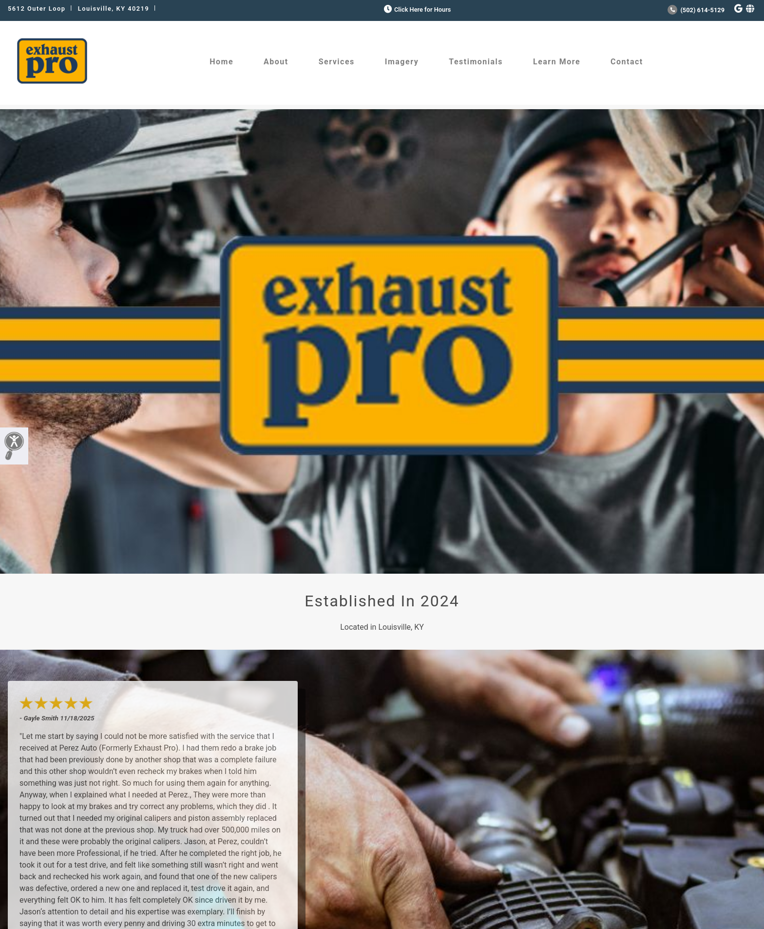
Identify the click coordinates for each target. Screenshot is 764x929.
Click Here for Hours (416, 9)
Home (221, 61)
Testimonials (476, 61)
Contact (627, 61)
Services (337, 61)
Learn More (556, 61)
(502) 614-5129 (696, 10)
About (276, 61)
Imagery (402, 61)
